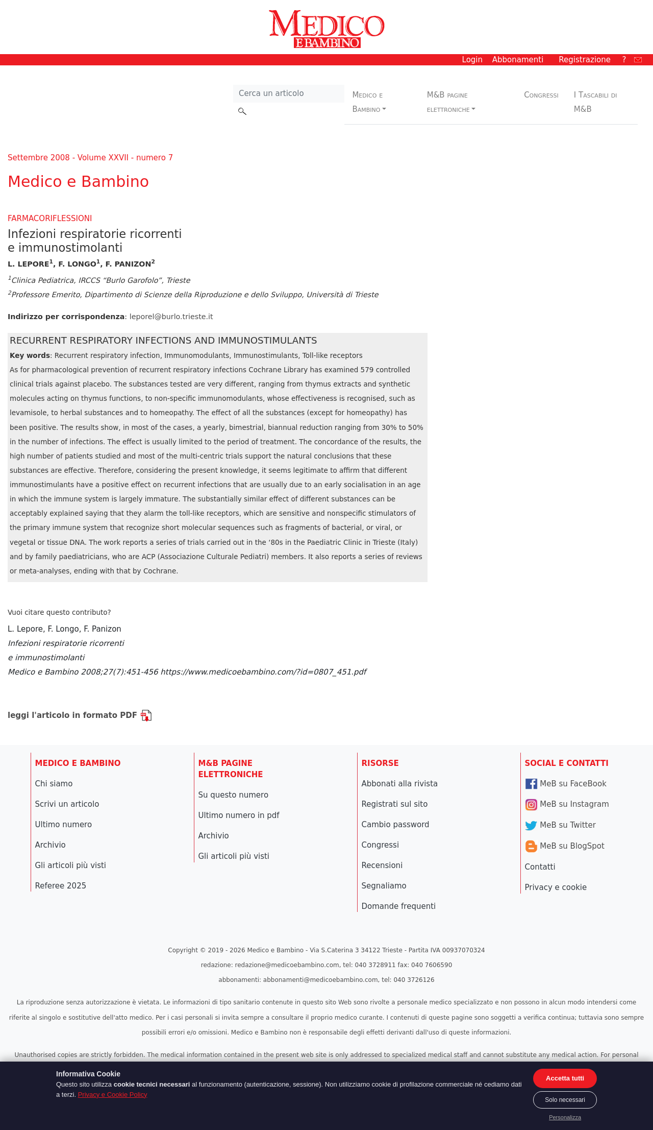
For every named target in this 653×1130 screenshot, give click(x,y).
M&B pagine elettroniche (448, 102)
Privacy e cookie (556, 887)
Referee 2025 (61, 886)
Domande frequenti (399, 906)
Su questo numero (233, 795)
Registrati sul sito (395, 804)
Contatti (540, 867)
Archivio (50, 845)
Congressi (541, 95)
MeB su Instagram (567, 804)
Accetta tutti (565, 1078)
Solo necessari (565, 1099)
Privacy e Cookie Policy (112, 1094)
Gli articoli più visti (71, 865)
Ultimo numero (63, 824)
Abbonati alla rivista (400, 783)
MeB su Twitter (560, 825)
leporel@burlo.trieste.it (171, 316)
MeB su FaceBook (566, 783)
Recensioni (382, 865)
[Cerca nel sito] (289, 94)
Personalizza (565, 1117)
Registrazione (585, 59)
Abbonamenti (518, 59)
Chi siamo (54, 783)
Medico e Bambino (367, 102)
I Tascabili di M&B (595, 102)
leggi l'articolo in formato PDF (80, 715)
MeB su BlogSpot (565, 846)
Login (472, 59)
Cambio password (396, 824)
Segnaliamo (384, 886)
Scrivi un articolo (67, 804)
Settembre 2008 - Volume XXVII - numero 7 (90, 157)
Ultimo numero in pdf (239, 815)
